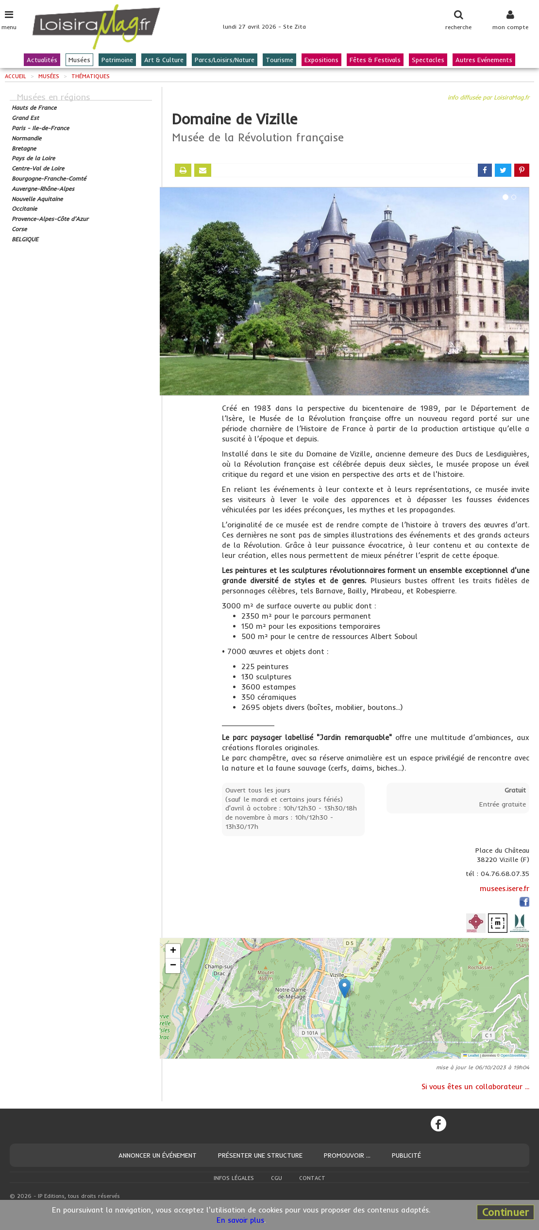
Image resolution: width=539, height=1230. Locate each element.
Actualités (42, 60)
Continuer (505, 1212)
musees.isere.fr (504, 888)
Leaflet (471, 1055)
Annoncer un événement (157, 1155)
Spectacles (428, 60)
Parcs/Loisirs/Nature (224, 60)
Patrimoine (117, 60)
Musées (79, 60)
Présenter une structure (260, 1155)
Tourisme (279, 60)
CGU (276, 1178)
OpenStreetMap (513, 1055)
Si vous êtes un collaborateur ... (475, 1086)
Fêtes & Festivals (375, 60)
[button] (344, 988)
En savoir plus (240, 1220)
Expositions (321, 60)
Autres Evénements (483, 60)
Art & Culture (164, 60)
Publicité (406, 1155)
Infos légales (234, 1178)
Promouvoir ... (347, 1155)
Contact (312, 1178)
